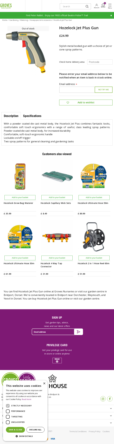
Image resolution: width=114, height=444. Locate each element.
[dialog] (25, 410)
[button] (25, 436)
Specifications (32, 115)
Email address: (68, 84)
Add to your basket (20, 197)
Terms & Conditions (78, 431)
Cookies (106, 431)
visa (53, 438)
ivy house (51, 6)
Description (11, 115)
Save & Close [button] (15, 429)
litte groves (33, 6)
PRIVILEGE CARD (57, 345)
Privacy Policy (94, 431)
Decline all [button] (35, 429)
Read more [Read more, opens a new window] (26, 399)
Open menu (110, 6)
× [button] (44, 383)
